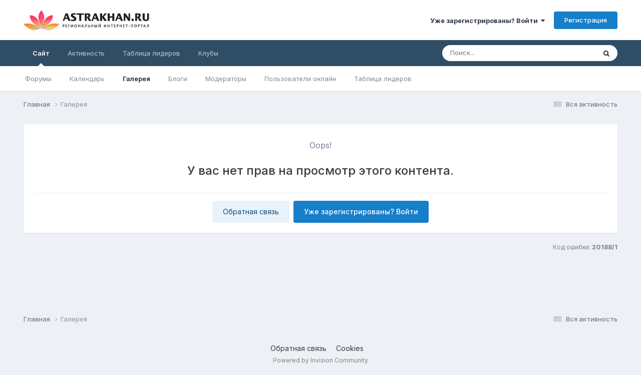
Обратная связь (251, 211)
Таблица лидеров (383, 79)
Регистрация (585, 20)
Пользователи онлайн (300, 79)
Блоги (177, 79)
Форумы (38, 79)
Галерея (136, 79)
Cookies (350, 348)
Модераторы (225, 79)
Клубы (208, 53)
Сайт (41, 57)
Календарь (87, 79)
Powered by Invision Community (320, 360)
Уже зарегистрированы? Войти (487, 21)
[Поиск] (499, 53)
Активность (86, 53)
